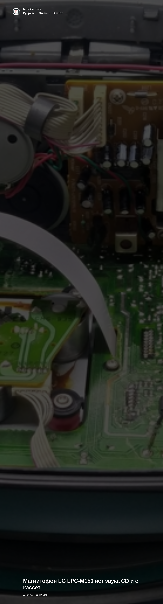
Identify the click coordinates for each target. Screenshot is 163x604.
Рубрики (28, 13)
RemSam (29, 595)
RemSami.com (32, 9)
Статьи (43, 13)
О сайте (58, 13)
